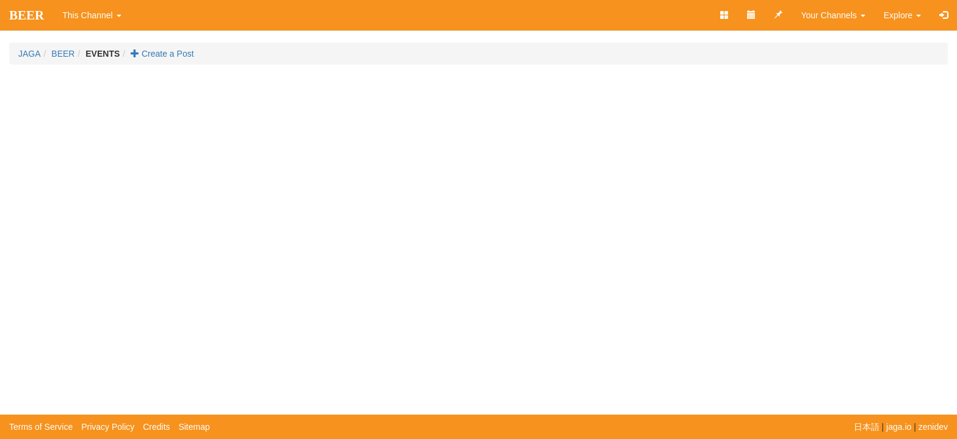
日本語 (866, 427)
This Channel (91, 15)
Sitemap (193, 427)
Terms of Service (41, 427)
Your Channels (833, 15)
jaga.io (898, 427)
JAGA (29, 54)
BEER (26, 15)
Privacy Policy (107, 427)
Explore (902, 15)
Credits (156, 427)
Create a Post (162, 54)
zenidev (933, 427)
